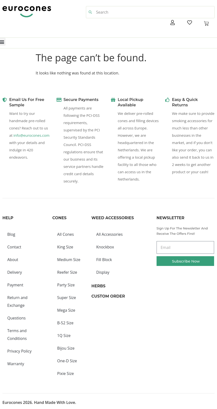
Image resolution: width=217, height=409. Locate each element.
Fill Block (104, 259)
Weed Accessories (113, 218)
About (12, 259)
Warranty (15, 363)
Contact (14, 247)
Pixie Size (65, 373)
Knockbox (105, 247)
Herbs (99, 286)
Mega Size (66, 310)
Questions (16, 318)
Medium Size (68, 259)
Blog (11, 234)
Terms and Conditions (17, 334)
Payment (15, 285)
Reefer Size (67, 272)
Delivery (14, 272)
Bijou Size (66, 348)
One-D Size (67, 361)
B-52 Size (65, 323)
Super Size (66, 297)
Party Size (66, 285)
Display (102, 272)
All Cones (65, 234)
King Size (65, 247)
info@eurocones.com (32, 135)
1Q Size (64, 335)
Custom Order (108, 296)
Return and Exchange (17, 301)
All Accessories (109, 234)
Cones (59, 218)
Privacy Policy (19, 351)
